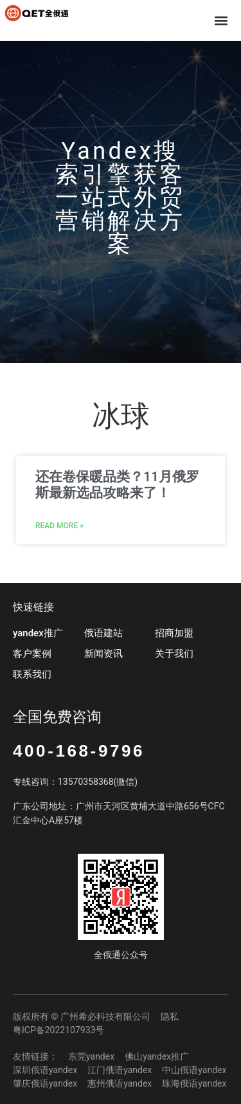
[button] (220, 20)
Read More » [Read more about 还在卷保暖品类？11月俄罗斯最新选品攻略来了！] (59, 525)
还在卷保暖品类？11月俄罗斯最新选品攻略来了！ (117, 485)
